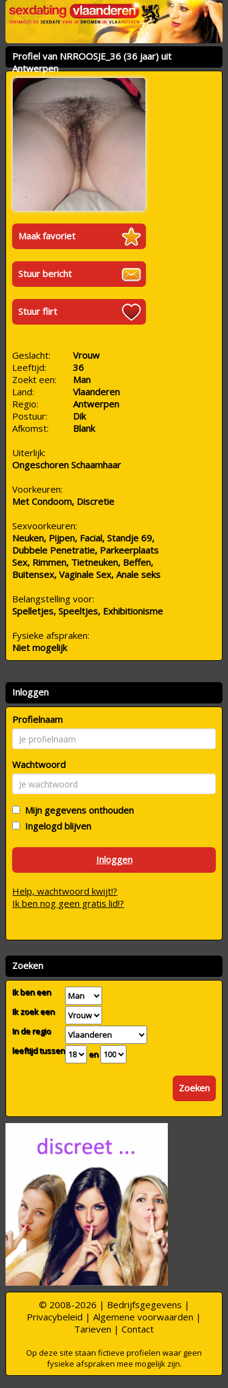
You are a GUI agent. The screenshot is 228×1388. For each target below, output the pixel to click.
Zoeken (194, 1088)
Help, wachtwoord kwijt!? (64, 891)
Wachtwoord (39, 764)
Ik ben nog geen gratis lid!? (68, 903)
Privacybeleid (55, 1317)
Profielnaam (37, 719)
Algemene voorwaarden (143, 1317)
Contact (138, 1329)
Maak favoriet (46, 236)
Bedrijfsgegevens (144, 1304)
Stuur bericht (45, 273)
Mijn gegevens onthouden (77, 810)
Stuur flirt (37, 311)
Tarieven (92, 1329)
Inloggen (114, 859)
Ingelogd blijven (55, 826)
